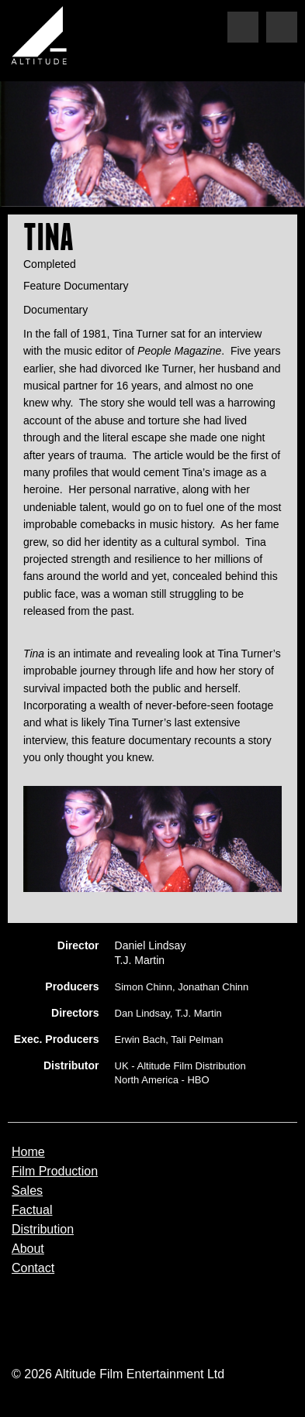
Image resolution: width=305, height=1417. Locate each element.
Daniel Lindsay (150, 945)
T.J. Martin (140, 960)
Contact (33, 1268)
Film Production (55, 1171)
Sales (27, 1191)
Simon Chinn (143, 987)
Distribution (43, 1229)
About (28, 1249)
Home (28, 1152)
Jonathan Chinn (213, 987)
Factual (32, 1210)
